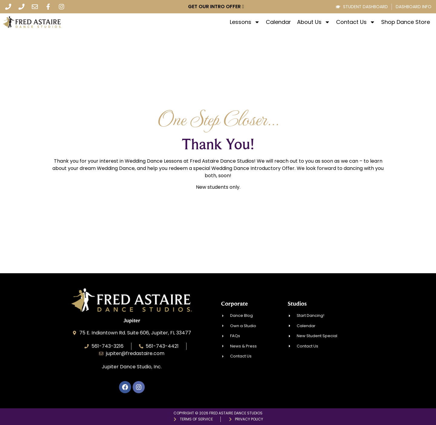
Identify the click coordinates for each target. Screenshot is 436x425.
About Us (313, 22)
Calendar (278, 22)
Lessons (245, 22)
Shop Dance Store (405, 22)
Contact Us (355, 22)
